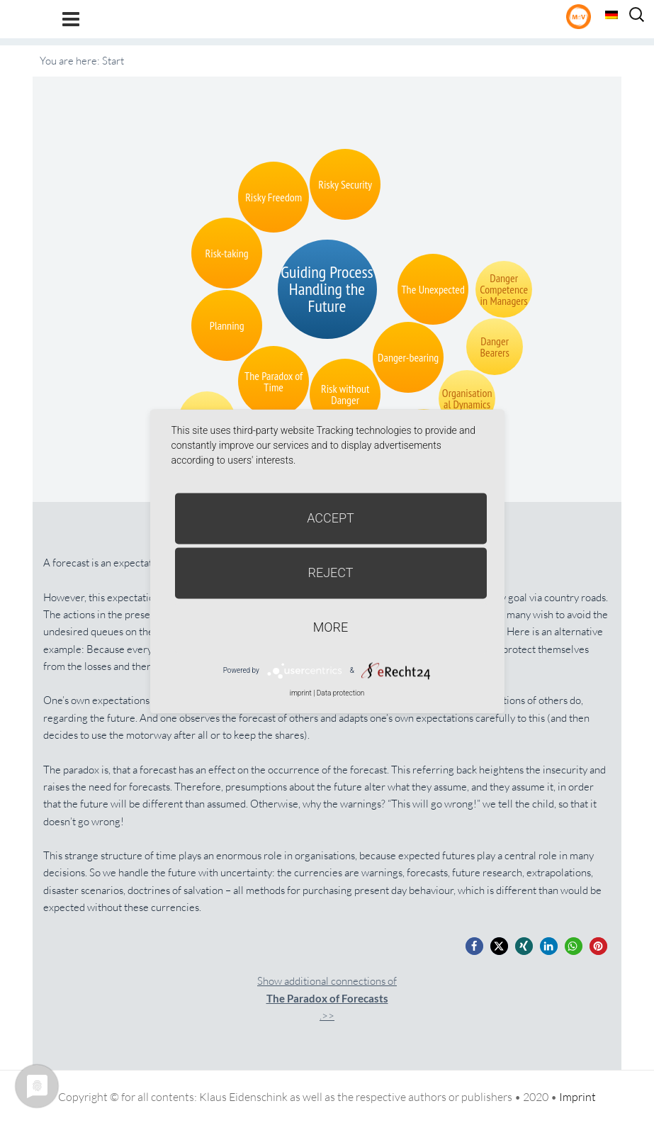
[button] (474, 946)
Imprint (577, 1097)
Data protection (340, 693)
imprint (301, 693)
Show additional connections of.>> (327, 998)
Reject (330, 572)
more (330, 627)
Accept (330, 517)
